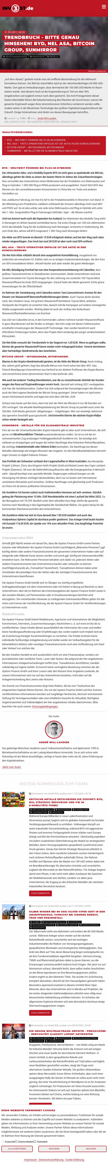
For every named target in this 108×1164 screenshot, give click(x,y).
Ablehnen (91, 1149)
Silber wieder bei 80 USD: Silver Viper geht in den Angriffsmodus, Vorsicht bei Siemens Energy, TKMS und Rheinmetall (67, 914)
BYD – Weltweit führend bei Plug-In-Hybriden (36, 140)
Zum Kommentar (40, 893)
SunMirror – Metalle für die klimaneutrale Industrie (42, 151)
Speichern (54, 1149)
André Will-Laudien (47, 118)
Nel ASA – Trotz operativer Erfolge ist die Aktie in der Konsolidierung (53, 143)
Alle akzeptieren (17, 1149)
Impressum (30, 1159)
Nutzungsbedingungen (45, 706)
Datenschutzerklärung (51, 1159)
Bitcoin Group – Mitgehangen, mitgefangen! (35, 147)
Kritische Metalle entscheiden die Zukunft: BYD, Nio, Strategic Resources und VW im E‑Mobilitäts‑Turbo (66, 802)
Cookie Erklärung (74, 1159)
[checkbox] (2, 1141)
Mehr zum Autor (12, 767)
